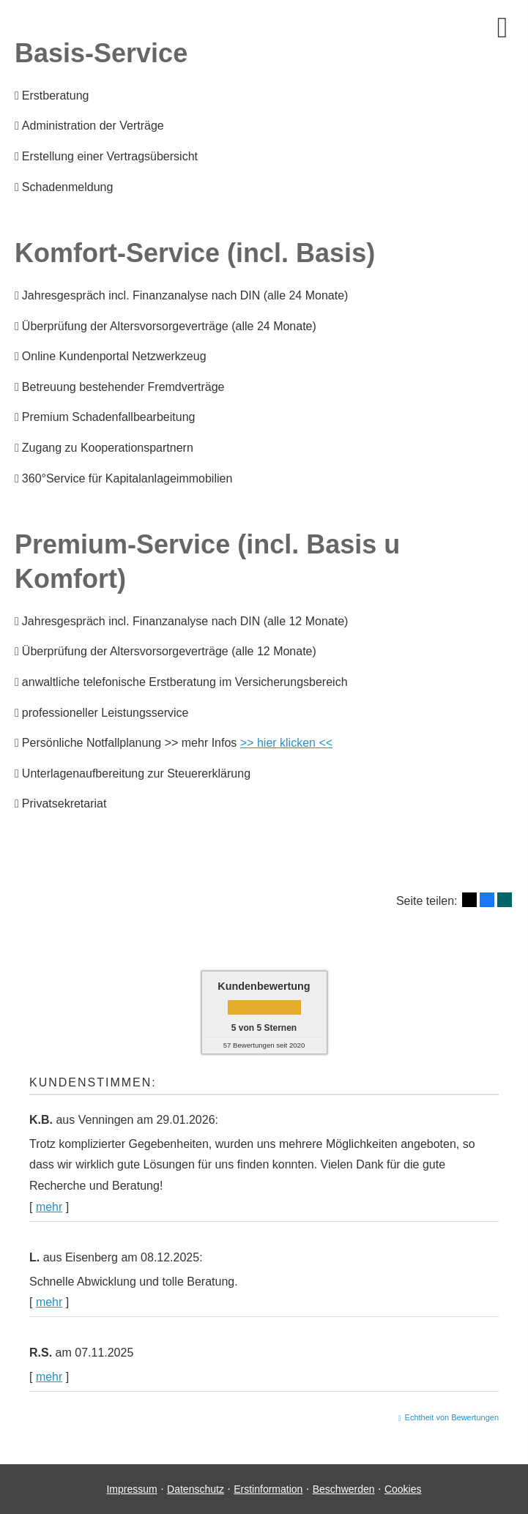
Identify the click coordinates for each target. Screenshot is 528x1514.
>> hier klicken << (286, 743)
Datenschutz (195, 1489)
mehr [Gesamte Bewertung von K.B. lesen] (49, 1207)
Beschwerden (344, 1489)
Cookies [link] (403, 1489)
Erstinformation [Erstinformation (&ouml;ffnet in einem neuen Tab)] (268, 1489)
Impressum (131, 1489)
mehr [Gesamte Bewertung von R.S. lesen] (49, 1377)
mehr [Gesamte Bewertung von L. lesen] (49, 1302)
